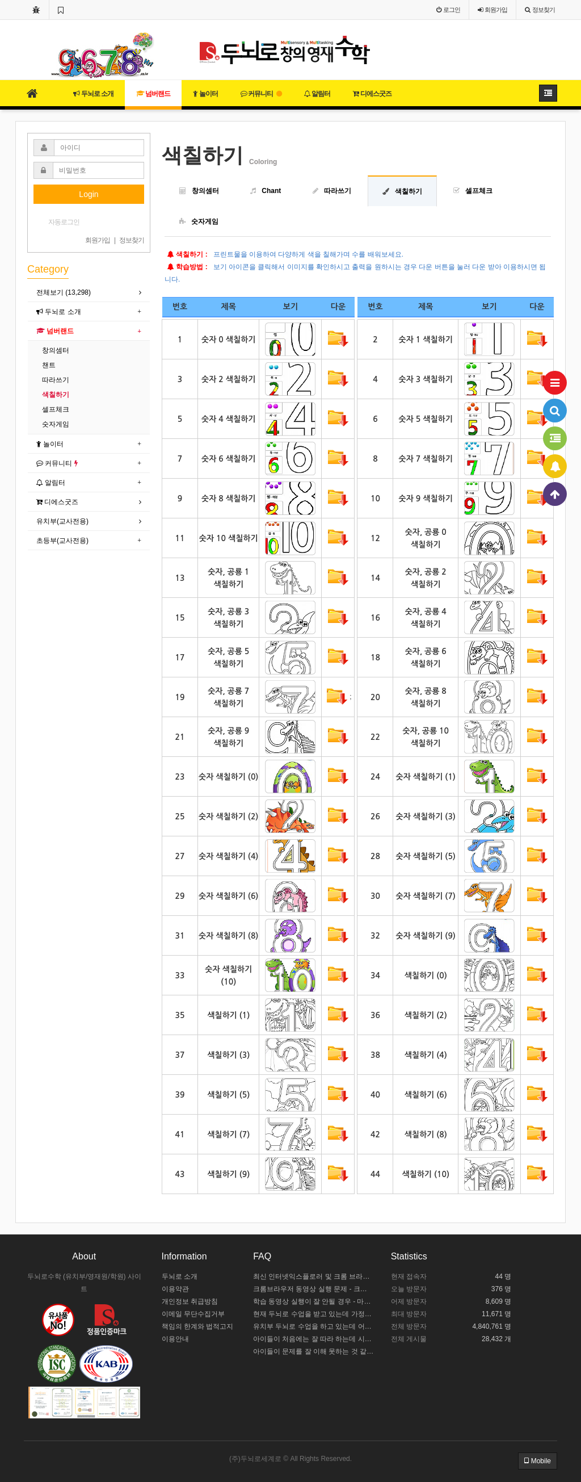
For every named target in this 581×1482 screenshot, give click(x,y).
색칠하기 (408, 191)
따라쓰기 (337, 191)
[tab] (89, 292)
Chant (271, 191)
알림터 (317, 94)
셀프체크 (478, 191)
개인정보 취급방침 (190, 1301)
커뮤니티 (261, 94)
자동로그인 (63, 222)
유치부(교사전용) (62, 521)
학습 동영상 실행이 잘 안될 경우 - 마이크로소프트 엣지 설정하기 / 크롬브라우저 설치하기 (313, 1301)
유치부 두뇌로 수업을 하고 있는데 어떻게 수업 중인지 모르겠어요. (313, 1326)
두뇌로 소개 (93, 94)
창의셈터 (205, 191)
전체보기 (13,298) (63, 292)
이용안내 (175, 1339)
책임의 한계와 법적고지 (198, 1326)
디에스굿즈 (372, 94)
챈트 (49, 365)
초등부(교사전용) (62, 541)
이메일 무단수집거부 (193, 1314)
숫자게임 (204, 221)
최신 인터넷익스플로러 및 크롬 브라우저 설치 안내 (313, 1276)
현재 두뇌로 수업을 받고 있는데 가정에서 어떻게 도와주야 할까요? (313, 1314)
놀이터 (205, 94)
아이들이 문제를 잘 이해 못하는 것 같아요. (313, 1351)
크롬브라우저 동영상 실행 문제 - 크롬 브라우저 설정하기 (313, 1289)
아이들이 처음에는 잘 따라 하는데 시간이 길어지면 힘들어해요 (313, 1339)
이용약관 (175, 1289)
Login (88, 194)
